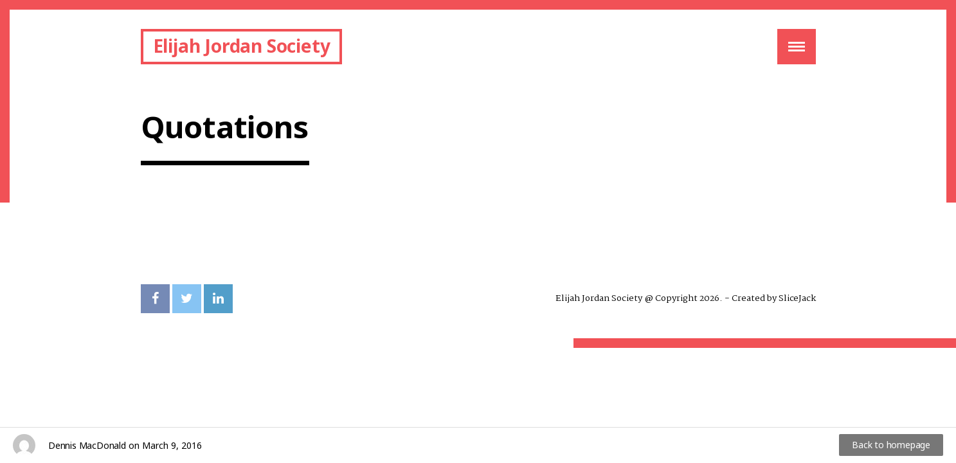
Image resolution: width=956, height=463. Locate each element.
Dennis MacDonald (87, 445)
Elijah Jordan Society (241, 45)
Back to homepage (891, 445)
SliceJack (797, 298)
